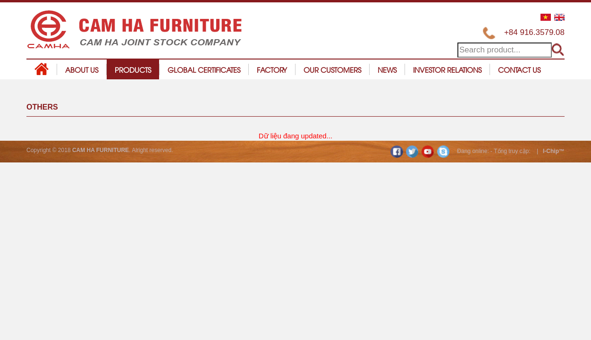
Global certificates (204, 69)
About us (81, 69)
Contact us (519, 69)
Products (133, 69)
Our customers (332, 69)
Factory (272, 69)
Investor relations (447, 69)
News (387, 69)
